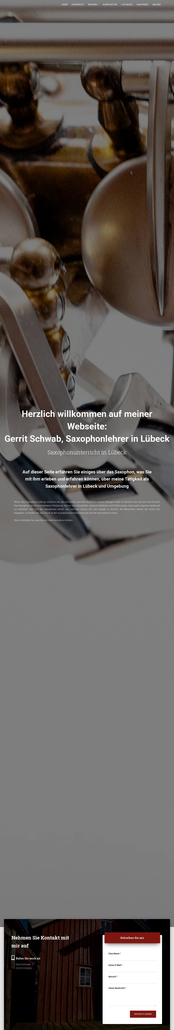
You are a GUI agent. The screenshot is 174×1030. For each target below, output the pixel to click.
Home (65, 6)
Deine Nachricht (117, 988)
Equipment (143, 6)
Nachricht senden (143, 1014)
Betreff (113, 976)
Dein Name (115, 953)
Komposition (110, 6)
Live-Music (127, 6)
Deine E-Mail (116, 965)
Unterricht (78, 6)
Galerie (156, 6)
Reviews (93, 6)
